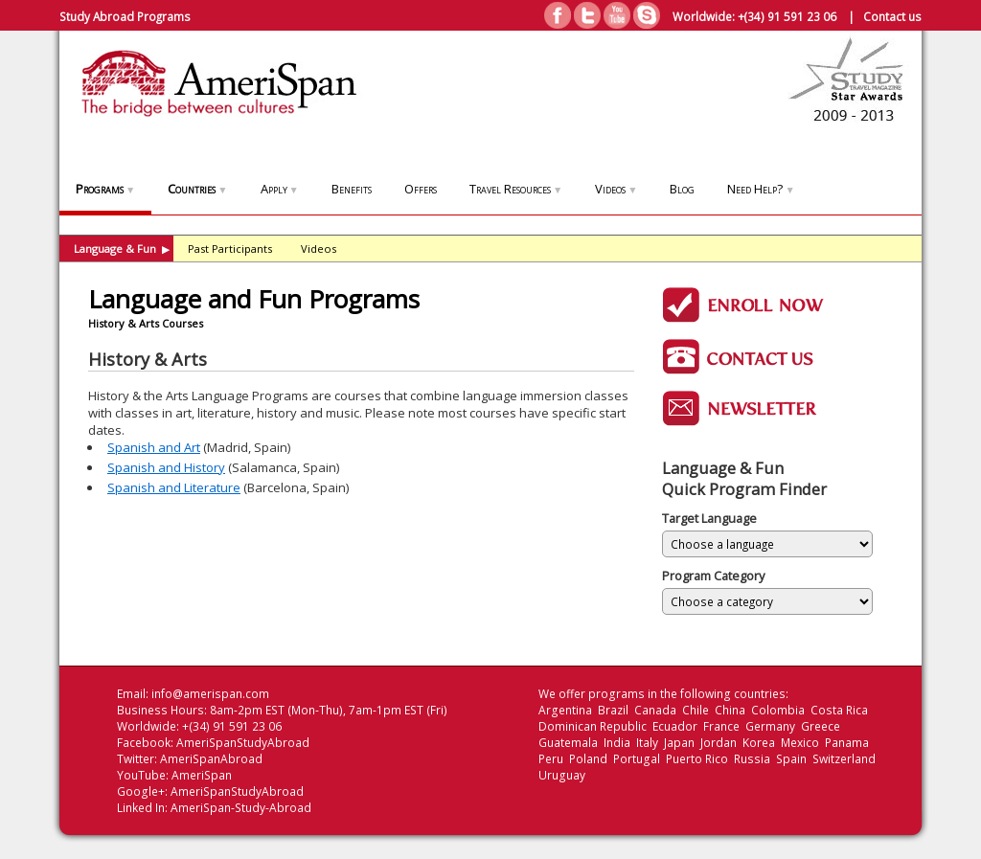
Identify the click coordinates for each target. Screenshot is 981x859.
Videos (616, 188)
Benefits (351, 188)
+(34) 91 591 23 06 (787, 16)
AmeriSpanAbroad (211, 759)
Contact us (892, 16)
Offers (420, 188)
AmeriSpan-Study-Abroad (241, 808)
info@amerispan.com (210, 694)
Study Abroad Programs (125, 16)
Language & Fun (122, 248)
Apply (280, 188)
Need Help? (760, 188)
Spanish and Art (153, 447)
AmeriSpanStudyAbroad (242, 743)
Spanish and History (166, 467)
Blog (682, 188)
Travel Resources (515, 188)
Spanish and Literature (173, 487)
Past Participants (230, 248)
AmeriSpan (201, 775)
